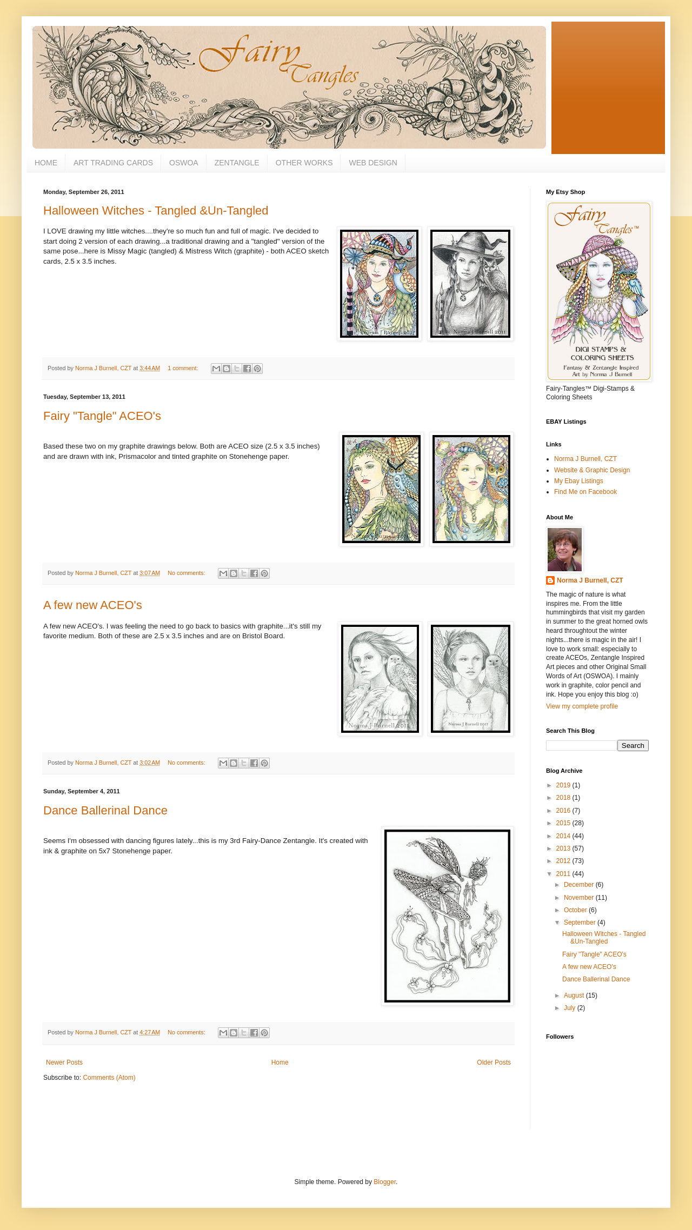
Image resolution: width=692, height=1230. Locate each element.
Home (280, 1062)
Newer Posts (64, 1062)
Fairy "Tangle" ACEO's (102, 416)
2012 (564, 861)
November (580, 897)
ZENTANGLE (237, 162)
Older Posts (494, 1062)
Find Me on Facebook (585, 492)
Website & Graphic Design (592, 470)
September (580, 922)
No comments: (187, 573)
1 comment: (183, 368)
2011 (564, 874)
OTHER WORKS (304, 162)
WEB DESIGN (373, 162)
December (580, 884)
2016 (564, 810)
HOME (46, 162)
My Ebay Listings (578, 481)
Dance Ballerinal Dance (105, 810)
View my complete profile (582, 706)
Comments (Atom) (109, 1077)
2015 (564, 823)
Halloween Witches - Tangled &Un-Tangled (156, 210)
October (576, 910)
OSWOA (183, 162)
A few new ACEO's (92, 605)
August (575, 995)
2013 (564, 848)
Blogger (385, 1182)
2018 (564, 797)
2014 (564, 836)
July (570, 1008)
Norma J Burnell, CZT (585, 459)
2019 (564, 785)
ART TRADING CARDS (113, 162)
